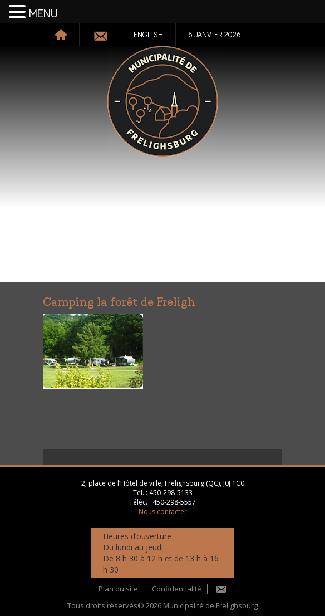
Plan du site (118, 589)
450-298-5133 (171, 492)
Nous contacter (163, 511)
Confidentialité (176, 589)
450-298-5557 (174, 502)
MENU (43, 13)
